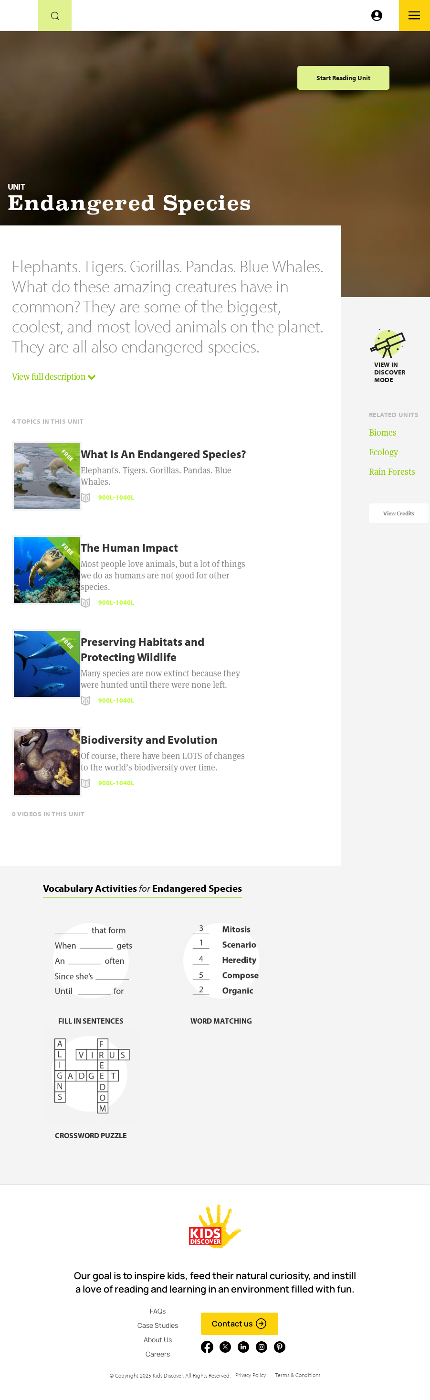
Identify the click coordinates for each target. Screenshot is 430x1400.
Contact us (239, 1323)
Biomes (383, 432)
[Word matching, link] (221, 1015)
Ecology (383, 452)
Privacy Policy (250, 1375)
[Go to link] (19, 18)
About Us (158, 1339)
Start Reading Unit (343, 78)
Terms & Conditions (297, 1375)
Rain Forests (392, 471)
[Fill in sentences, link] (90, 1015)
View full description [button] (54, 376)
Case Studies (157, 1325)
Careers (158, 1353)
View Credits (398, 513)
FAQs (158, 1310)
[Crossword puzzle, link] (90, 1129)
